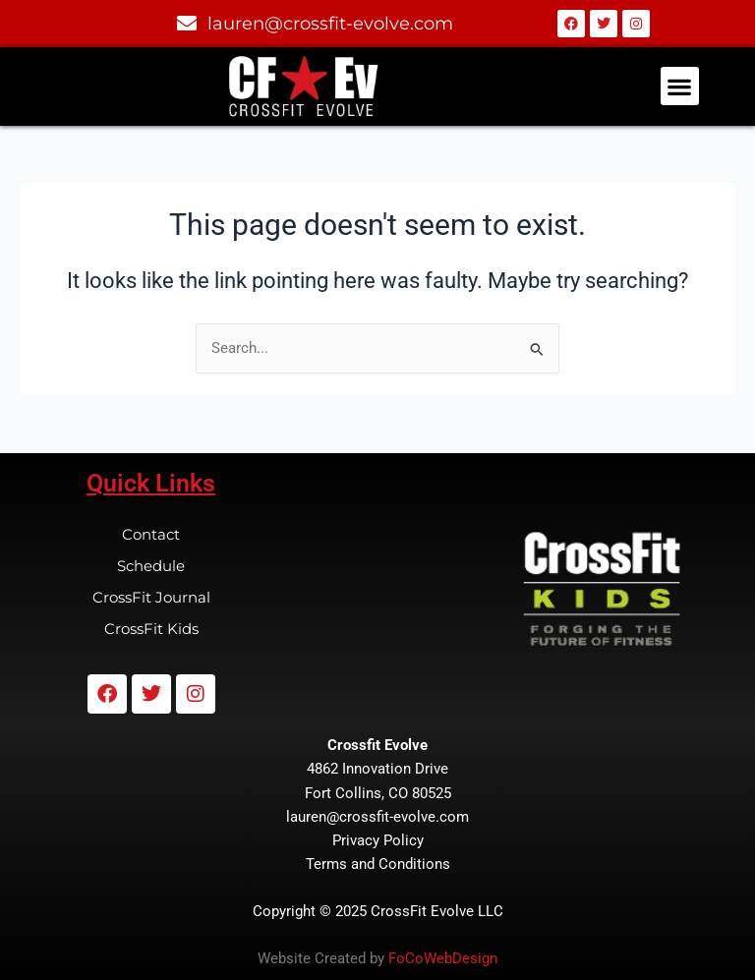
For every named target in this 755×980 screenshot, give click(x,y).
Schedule (151, 566)
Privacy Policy (378, 840)
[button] (680, 86)
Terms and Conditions (378, 864)
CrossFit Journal (151, 597)
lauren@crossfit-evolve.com (377, 817)
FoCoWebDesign (442, 958)
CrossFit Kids (151, 629)
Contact (151, 535)
